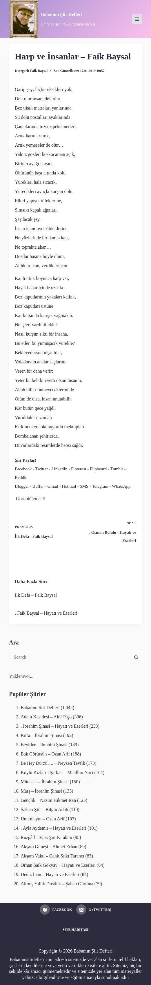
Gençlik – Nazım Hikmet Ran (48, 800)
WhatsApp (121, 486)
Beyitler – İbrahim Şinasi (44, 744)
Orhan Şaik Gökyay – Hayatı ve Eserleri (58, 865)
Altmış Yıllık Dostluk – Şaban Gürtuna (57, 883)
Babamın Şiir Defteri (61, 14)
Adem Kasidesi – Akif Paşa (46, 716)
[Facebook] (56, 909)
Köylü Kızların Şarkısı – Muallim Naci (57, 772)
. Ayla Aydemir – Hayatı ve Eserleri (53, 828)
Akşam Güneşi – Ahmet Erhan (49, 846)
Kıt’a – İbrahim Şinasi (41, 735)
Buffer (38, 486)
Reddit (20, 477)
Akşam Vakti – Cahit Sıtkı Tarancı (52, 855)
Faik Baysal (39, 71)
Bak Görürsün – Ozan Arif (45, 753)
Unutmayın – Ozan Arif (43, 818)
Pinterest (78, 469)
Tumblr (116, 469)
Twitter (41, 469)
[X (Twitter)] (93, 909)
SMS (84, 486)
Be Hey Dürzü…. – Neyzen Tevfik (53, 763)
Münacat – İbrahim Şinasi (45, 781)
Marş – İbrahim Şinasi (41, 791)
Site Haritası (75, 930)
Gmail (52, 486)
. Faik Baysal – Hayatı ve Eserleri (46, 613)
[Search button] (136, 657)
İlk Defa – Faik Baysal (36, 595)
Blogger (22, 486)
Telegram (100, 486)
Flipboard (98, 469)
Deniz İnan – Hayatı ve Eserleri (50, 874)
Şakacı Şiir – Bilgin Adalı (44, 809)
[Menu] (137, 19)
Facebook (23, 469)
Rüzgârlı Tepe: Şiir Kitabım (46, 837)
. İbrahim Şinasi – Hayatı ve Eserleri (54, 726)
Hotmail (69, 486)
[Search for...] (69, 657)
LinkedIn (59, 469)
